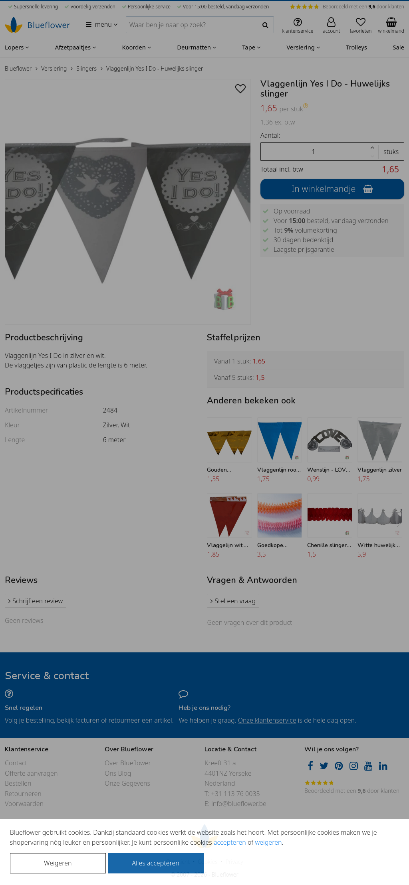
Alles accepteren (155, 863)
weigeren (268, 842)
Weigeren (57, 863)
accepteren (230, 842)
